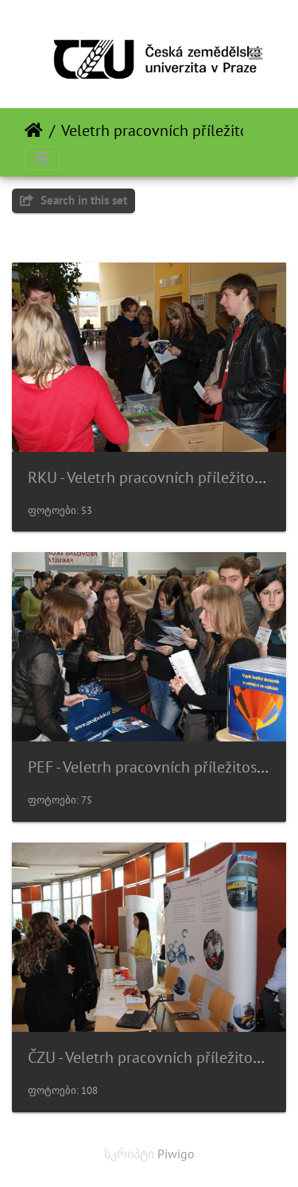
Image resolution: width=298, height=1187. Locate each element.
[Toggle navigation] (255, 54)
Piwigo (176, 1154)
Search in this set (73, 200)
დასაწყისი (34, 130)
